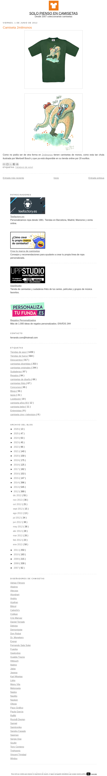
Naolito (13, 696)
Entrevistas (16, 410)
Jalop (13, 669)
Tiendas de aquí (24, 167)
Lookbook (15, 399)
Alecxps (14, 591)
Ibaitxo (13, 665)
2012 (16, 491)
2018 (16, 465)
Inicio (56, 178)
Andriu (13, 598)
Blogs (13, 391)
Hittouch (14, 661)
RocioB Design (17, 719)
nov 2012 (18, 500)
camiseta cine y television (23, 414)
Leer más (94, 774)
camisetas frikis (18, 383)
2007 (16, 568)
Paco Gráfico (16, 708)
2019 (16, 460)
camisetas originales (20, 368)
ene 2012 (18, 544)
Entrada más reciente (13, 178)
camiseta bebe (17, 407)
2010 (16, 554)
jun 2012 (17, 522)
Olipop (13, 704)
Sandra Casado (18, 731)
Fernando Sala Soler (20, 645)
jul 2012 (17, 517)
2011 (16, 550)
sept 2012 (18, 509)
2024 (16, 438)
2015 (16, 478)
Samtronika (16, 727)
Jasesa (13, 672)
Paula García (16, 711)
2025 (16, 433)
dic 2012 (17, 495)
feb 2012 (17, 540)
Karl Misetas (16, 676)
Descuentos (16, 360)
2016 (16, 473)
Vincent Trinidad (18, 754)
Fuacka (14, 649)
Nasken (14, 700)
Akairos (14, 587)
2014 (16, 482)
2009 (16, 559)
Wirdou (13, 758)
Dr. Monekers (17, 637)
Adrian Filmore (17, 583)
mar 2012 (18, 535)
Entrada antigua (96, 178)
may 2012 (18, 526)
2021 (16, 451)
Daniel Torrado (17, 622)
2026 (16, 429)
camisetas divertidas (20, 364)
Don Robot (15, 633)
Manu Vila (15, 684)
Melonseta (15, 688)
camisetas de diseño (20, 379)
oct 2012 (17, 504)
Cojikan (14, 614)
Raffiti (13, 715)
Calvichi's (15, 610)
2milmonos (47, 155)
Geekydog (15, 653)
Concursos (16, 387)
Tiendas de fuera (19, 356)
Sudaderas (16, 371)
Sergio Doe (15, 739)
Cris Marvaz (16, 618)
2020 (16, 456)
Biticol (13, 606)
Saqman (14, 735)
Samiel (13, 723)
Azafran (14, 602)
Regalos (14, 375)
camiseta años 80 (19, 403)
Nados (13, 692)
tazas (13, 395)
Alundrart (14, 594)
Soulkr (13, 743)
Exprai (13, 641)
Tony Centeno (17, 747)
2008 (16, 563)
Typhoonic (15, 751)
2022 (16, 447)
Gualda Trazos (17, 657)
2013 (16, 487)
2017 (16, 469)
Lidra (12, 680)
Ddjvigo (14, 626)
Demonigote (16, 630)
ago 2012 (18, 513)
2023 (16, 442)
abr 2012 (17, 531)
